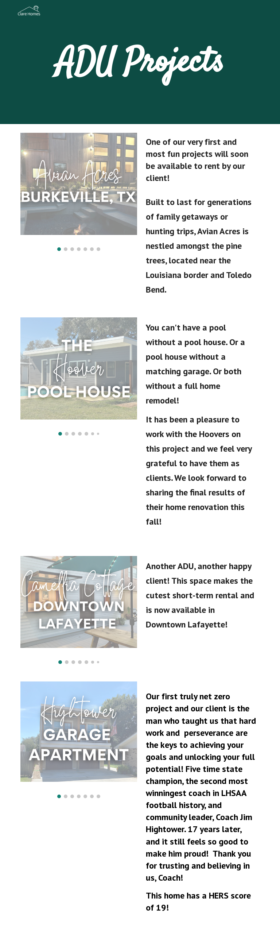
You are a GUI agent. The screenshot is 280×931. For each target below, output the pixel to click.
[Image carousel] (78, 192)
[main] (140, 62)
